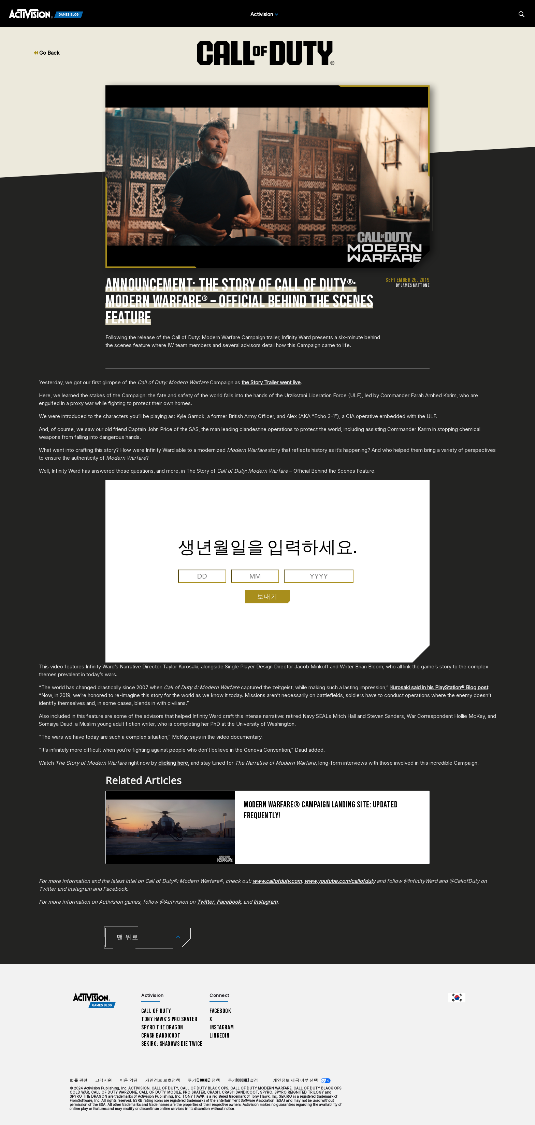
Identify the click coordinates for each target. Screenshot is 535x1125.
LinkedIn (219, 1035)
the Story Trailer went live (271, 382)
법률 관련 (79, 1080)
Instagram (221, 1027)
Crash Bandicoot (160, 1035)
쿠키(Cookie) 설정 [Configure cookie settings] (243, 1080)
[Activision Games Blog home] (94, 1001)
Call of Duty (156, 1011)
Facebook (220, 1011)
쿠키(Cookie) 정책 (204, 1080)
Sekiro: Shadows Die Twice (171, 1043)
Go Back (46, 53)
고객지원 (103, 1080)
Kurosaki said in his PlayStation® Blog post (439, 687)
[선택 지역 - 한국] (456, 997)
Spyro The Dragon (162, 1027)
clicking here (173, 763)
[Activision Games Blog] (46, 14)
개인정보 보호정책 (162, 1080)
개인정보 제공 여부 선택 (295, 1080)
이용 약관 (129, 1080)
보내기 (267, 596)
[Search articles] (521, 14)
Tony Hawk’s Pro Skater (169, 1019)
